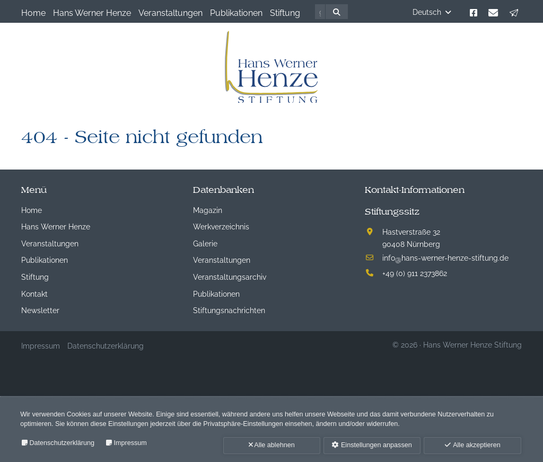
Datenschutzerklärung (61, 443)
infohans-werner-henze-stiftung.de (445, 257)
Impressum (130, 443)
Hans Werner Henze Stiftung (472, 344)
